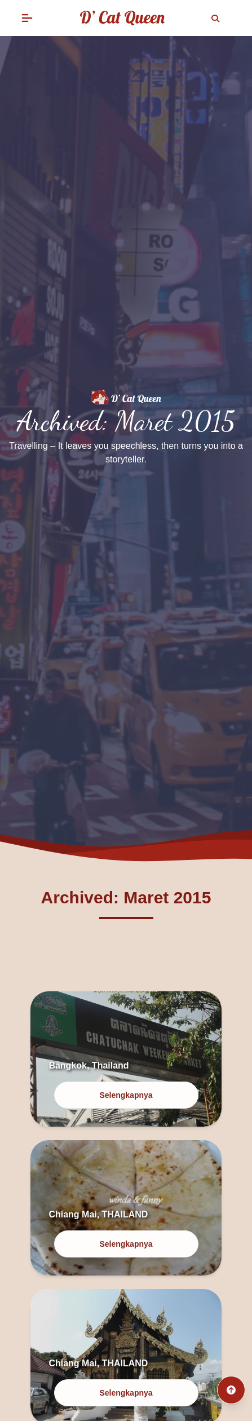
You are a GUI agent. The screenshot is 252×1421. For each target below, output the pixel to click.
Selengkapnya (125, 1095)
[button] (27, 18)
